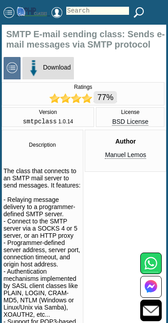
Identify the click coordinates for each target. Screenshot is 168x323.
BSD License (130, 122)
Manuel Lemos (125, 156)
